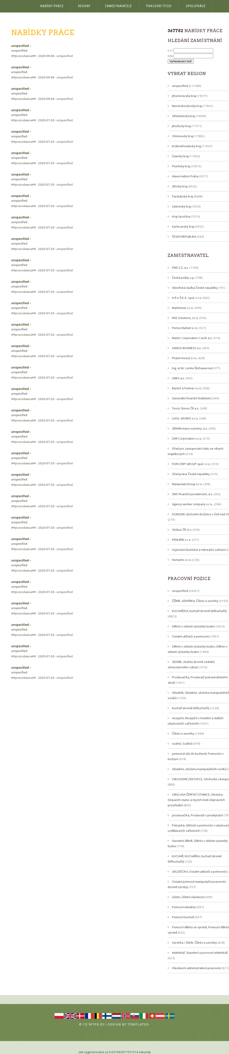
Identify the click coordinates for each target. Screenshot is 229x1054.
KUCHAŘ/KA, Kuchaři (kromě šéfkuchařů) (199, 611)
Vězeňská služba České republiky (195, 288)
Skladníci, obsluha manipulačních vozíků (199, 769)
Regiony (84, 6)
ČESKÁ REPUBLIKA (184, 237)
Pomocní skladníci (184, 907)
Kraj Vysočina (181, 216)
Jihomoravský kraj (184, 96)
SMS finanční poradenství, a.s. (192, 494)
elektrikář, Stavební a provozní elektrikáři (200, 953)
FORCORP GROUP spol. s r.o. (191, 464)
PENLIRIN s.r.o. (181, 540)
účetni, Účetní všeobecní (188, 897)
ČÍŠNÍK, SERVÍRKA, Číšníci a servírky (195, 601)
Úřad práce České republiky (191, 474)
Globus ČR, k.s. (182, 530)
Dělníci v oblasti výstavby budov (193, 626)
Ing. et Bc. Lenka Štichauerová (192, 368)
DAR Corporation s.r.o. (187, 438)
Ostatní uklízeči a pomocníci (191, 636)
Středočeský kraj (183, 116)
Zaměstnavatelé (118, 6)
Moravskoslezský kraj (187, 106)
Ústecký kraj (180, 156)
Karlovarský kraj (183, 226)
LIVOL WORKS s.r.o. (185, 418)
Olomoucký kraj (182, 136)
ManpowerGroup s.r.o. (187, 484)
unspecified (20, 46)
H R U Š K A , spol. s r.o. (187, 298)
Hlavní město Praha (185, 176)
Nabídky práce (52, 6)
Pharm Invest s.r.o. (184, 358)
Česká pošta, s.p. (183, 278)
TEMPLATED (138, 1024)
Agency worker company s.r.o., (192, 504)
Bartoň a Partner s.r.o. (187, 388)
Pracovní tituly (159, 6)
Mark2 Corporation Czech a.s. (192, 338)
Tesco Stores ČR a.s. (185, 408)
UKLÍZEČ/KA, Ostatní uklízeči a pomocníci (199, 872)
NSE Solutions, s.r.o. (185, 318)
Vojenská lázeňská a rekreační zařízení (199, 550)
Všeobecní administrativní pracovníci (196, 968)
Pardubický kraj (182, 196)
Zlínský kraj (179, 186)
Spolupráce (196, 6)
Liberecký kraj (181, 206)
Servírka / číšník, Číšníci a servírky (194, 943)
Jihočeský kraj (181, 126)
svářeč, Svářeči (182, 744)
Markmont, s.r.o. (183, 308)
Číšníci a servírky (183, 733)
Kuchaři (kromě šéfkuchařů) (190, 708)
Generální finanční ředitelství (191, 398)
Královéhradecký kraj (186, 146)
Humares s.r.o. (182, 560)
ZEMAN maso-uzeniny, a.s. (190, 428)
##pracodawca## (23, 56)
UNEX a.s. (178, 378)
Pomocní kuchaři (183, 917)
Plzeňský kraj (181, 166)
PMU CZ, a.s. (180, 268)
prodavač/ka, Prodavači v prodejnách (197, 815)
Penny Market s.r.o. (185, 328)
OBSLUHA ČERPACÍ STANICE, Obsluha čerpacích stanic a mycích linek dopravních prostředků (196, 799)
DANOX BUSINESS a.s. (186, 348)
